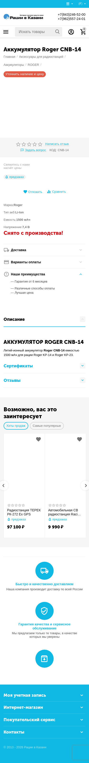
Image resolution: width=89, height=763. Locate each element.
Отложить (32, 192)
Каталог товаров (6, 32)
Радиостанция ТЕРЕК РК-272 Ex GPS (24, 512)
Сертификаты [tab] (44, 366)
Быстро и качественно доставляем (45, 584)
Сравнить (56, 191)
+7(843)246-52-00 (70, 14)
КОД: (53, 150)
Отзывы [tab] (44, 380)
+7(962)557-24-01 (70, 19)
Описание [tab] (44, 319)
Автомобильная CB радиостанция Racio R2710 (63, 512)
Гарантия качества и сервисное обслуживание (44, 626)
